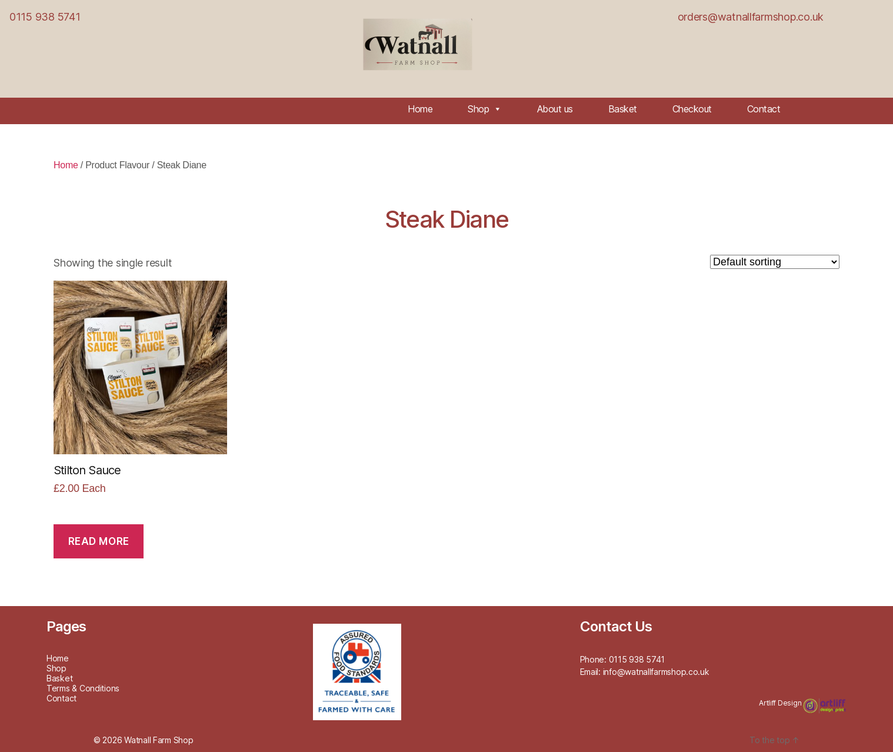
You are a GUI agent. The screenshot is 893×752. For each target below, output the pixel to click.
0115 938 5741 (45, 17)
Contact (764, 109)
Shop (485, 109)
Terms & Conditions (82, 688)
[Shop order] (774, 262)
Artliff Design (781, 702)
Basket (622, 109)
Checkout (692, 109)
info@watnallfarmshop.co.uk (656, 672)
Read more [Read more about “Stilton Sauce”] (98, 541)
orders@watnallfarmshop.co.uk (751, 17)
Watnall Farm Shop (158, 740)
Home (420, 109)
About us (555, 109)
